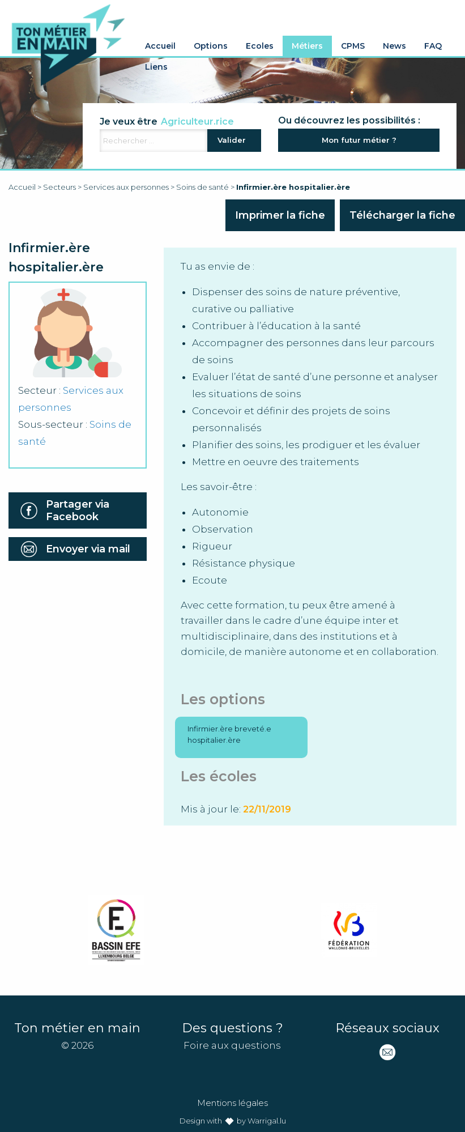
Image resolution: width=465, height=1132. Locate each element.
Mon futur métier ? (359, 139)
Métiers (307, 46)
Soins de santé (202, 186)
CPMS (353, 46)
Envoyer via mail (88, 549)
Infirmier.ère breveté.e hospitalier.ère (229, 734)
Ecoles (260, 46)
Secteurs (59, 186)
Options (211, 46)
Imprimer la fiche (280, 215)
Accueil (160, 46)
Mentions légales (232, 1102)
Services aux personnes (126, 186)
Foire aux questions (232, 1045)
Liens (156, 67)
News (394, 46)
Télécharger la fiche (402, 215)
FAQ (433, 46)
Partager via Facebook (77, 510)
